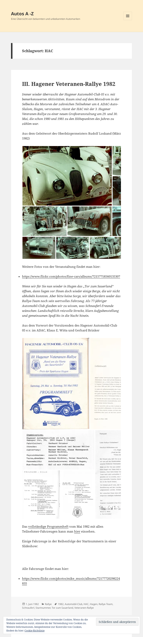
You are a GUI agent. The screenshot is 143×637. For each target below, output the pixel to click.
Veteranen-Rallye (84, 607)
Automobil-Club (73, 604)
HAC (86, 604)
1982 (61, 604)
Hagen (93, 604)
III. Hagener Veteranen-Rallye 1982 (68, 84)
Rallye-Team (106, 604)
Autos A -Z (22, 13)
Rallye (48, 604)
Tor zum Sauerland (62, 607)
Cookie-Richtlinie (35, 630)
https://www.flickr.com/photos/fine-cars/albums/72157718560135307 (71, 276)
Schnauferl (28, 607)
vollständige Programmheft (48, 526)
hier (77, 531)
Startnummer (43, 607)
